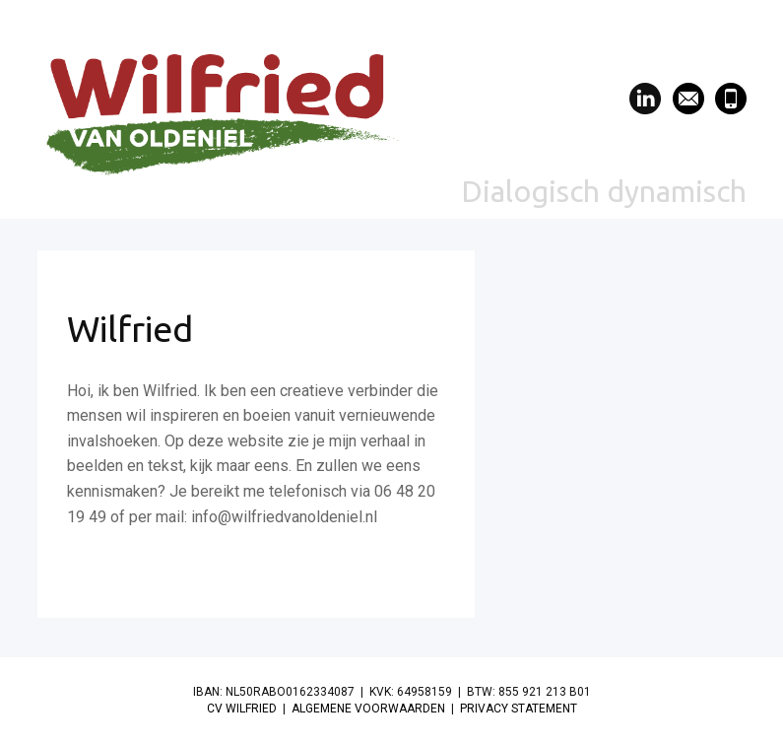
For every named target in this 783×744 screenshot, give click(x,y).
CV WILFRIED (242, 708)
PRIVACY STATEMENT (518, 708)
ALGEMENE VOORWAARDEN (368, 708)
